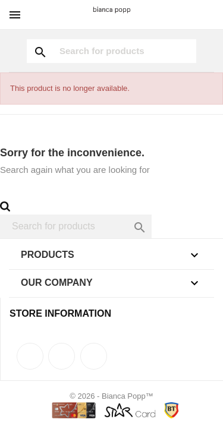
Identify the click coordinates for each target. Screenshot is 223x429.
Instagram (93, 356)
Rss (61, 356)
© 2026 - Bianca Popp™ (111, 396)
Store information (60, 313)
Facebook (30, 356)
